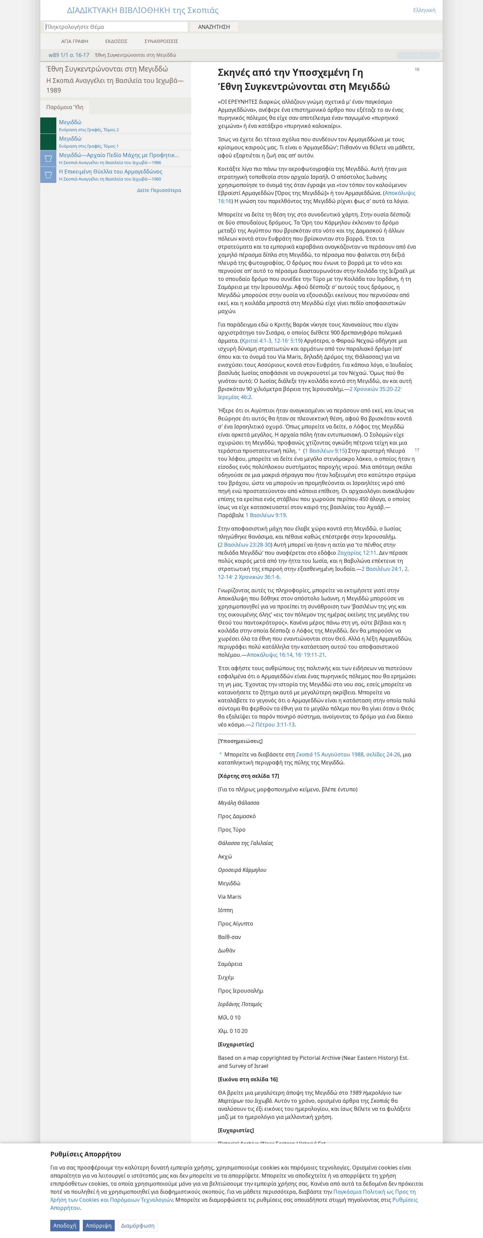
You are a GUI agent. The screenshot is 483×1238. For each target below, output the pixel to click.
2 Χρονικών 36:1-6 (256, 577)
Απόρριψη (99, 1225)
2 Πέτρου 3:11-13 (272, 724)
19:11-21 (314, 654)
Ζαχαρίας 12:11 (356, 552)
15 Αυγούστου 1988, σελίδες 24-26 (348, 754)
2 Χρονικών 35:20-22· (376, 389)
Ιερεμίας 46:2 (234, 397)
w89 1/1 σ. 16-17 (65, 55)
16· (298, 654)
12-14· (225, 577)
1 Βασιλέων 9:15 (325, 450)
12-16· (281, 340)
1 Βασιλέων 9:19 (266, 515)
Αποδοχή (64, 1225)
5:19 (295, 340)
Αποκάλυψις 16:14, (270, 654)
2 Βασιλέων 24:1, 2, (385, 569)
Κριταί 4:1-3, (257, 340)
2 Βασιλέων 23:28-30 (245, 544)
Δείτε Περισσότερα (162, 189)
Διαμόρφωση (138, 1225)
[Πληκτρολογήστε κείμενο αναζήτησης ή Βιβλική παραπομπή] (113, 27)
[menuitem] (435, 26)
